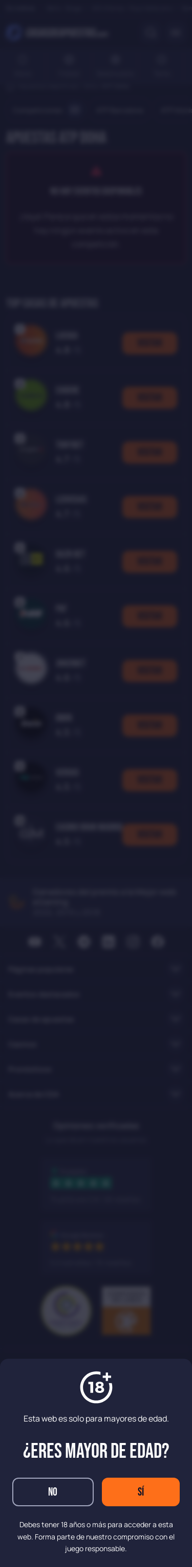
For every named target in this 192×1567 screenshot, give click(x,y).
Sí (141, 1492)
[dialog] (96, 783)
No (52, 1492)
